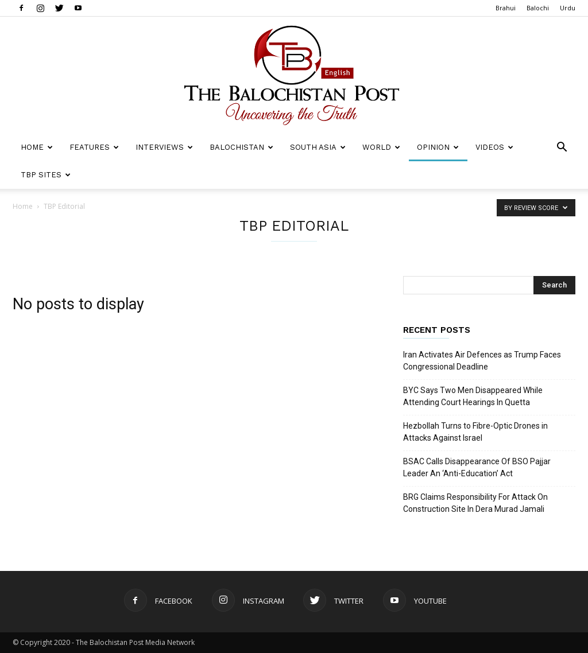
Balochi (538, 7)
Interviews (164, 147)
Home (37, 147)
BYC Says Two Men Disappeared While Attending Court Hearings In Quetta (473, 396)
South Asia (318, 147)
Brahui (506, 7)
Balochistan (241, 147)
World (381, 147)
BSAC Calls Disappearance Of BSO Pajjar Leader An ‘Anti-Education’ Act (477, 467)
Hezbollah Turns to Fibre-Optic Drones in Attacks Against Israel (475, 431)
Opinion (438, 147)
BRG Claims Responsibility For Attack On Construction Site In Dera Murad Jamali (475, 503)
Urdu (567, 7)
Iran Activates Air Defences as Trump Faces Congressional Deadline (482, 360)
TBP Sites (46, 174)
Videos (494, 147)
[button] (561, 148)
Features (94, 147)
